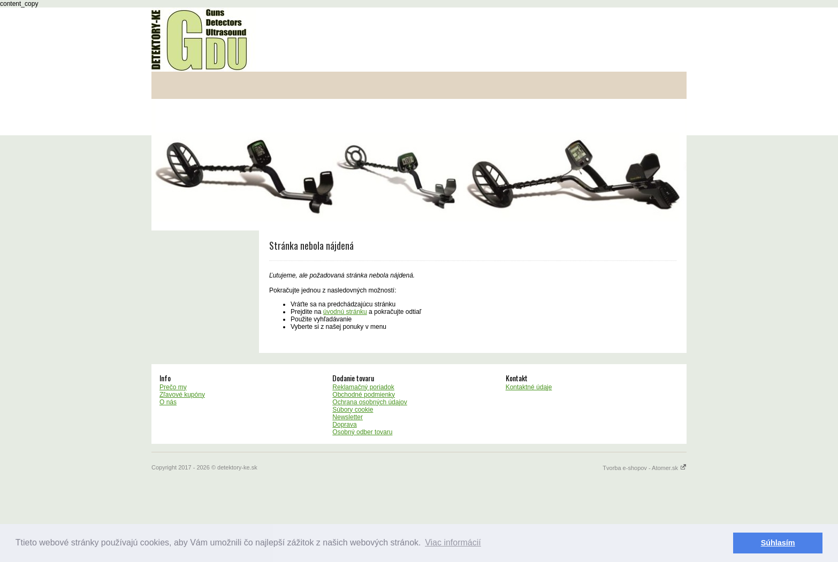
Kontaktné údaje (529, 387)
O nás (168, 402)
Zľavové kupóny (182, 394)
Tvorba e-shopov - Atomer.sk (645, 468)
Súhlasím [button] (778, 542)
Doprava (344, 424)
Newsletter (347, 417)
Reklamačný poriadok (363, 387)
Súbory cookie (352, 409)
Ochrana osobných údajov (369, 402)
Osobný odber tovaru (362, 432)
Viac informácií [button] (453, 542)
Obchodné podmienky (363, 394)
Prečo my (173, 387)
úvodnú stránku (345, 311)
